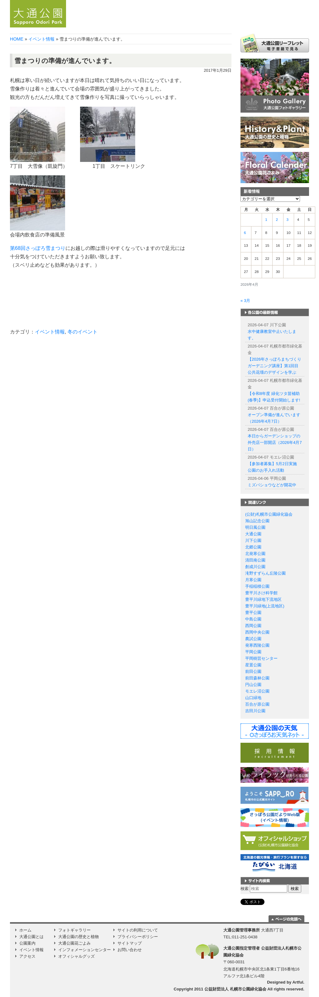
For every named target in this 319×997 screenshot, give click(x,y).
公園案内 (214, 23)
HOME (16, 38)
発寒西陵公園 (257, 645)
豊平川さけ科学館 (261, 593)
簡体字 (272, 2)
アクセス (285, 23)
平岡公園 (253, 651)
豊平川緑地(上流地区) (264, 606)
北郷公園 (253, 547)
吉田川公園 (255, 710)
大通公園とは (171, 23)
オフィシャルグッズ (76, 956)
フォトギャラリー (74, 930)
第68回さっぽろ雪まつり (37, 248)
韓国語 (301, 2)
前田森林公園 (257, 678)
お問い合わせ (129, 949)
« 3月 (245, 300)
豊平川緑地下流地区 (263, 599)
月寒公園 (253, 579)
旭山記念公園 (257, 520)
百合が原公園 (257, 704)
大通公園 (253, 534)
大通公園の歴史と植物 (78, 936)
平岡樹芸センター (261, 658)
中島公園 (253, 619)
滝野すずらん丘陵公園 (265, 573)
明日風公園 (255, 527)
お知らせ (137, 23)
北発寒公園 (255, 553)
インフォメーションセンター (84, 949)
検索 (244, 888)
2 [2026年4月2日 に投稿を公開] (277, 219)
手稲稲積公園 (257, 586)
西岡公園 (253, 625)
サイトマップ (129, 943)
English (259, 2)
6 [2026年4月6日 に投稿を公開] (245, 233)
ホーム (111, 23)
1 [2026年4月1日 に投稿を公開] (266, 219)
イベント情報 (256, 23)
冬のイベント (83, 331)
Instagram (302, 23)
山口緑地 (253, 697)
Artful (297, 982)
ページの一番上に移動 (286, 918)
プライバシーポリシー (137, 936)
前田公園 (253, 671)
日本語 (246, 2)
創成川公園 (255, 566)
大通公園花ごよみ (74, 943)
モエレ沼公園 (257, 691)
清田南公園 (255, 560)
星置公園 (253, 665)
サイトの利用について (137, 930)
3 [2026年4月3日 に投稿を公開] (288, 219)
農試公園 (253, 638)
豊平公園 (253, 612)
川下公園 (253, 540)
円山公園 (253, 684)
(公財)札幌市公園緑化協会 (269, 514)
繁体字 (287, 2)
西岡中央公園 (257, 632)
